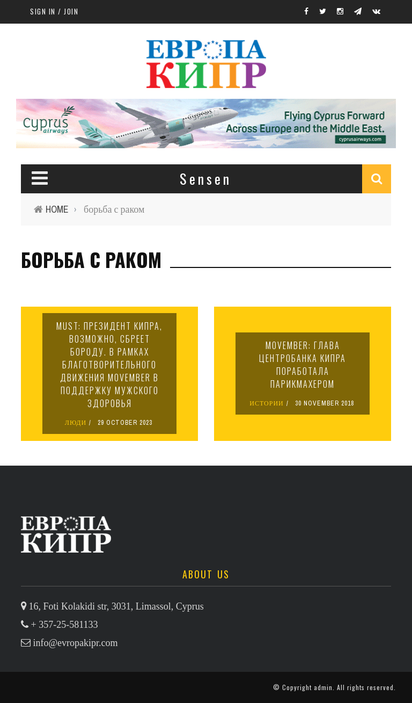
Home (57, 209)
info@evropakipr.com (75, 642)
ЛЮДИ (75, 422)
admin (323, 687)
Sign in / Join (54, 11)
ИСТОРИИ (266, 403)
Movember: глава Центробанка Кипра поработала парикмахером (302, 364)
